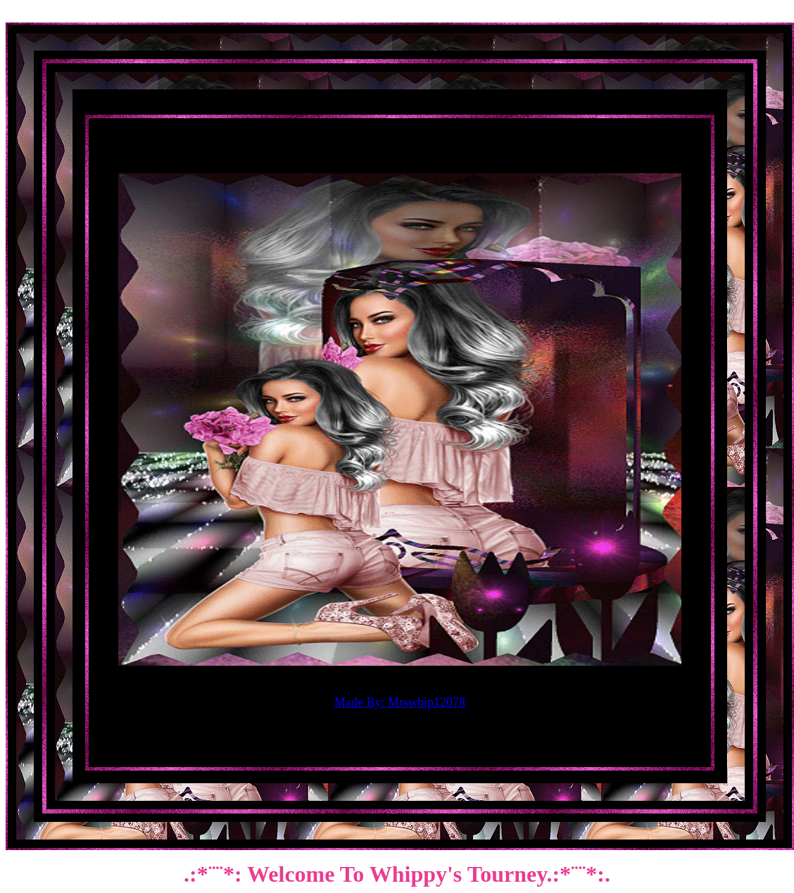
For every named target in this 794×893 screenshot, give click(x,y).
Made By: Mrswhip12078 (399, 702)
